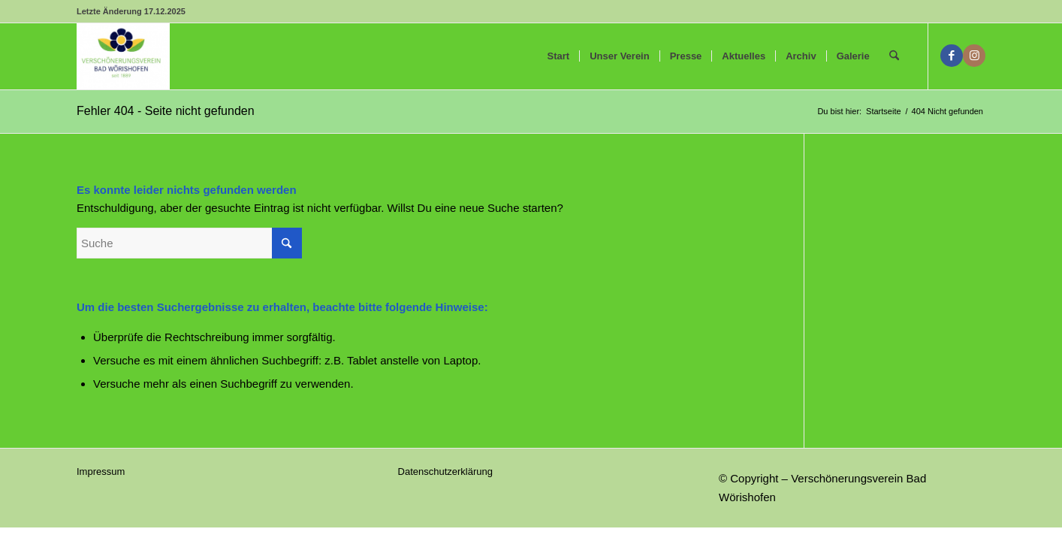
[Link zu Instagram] (974, 55)
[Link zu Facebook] (951, 55)
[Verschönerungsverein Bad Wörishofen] (123, 56)
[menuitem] (559, 56)
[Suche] (894, 56)
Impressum (101, 471)
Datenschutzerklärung (445, 471)
